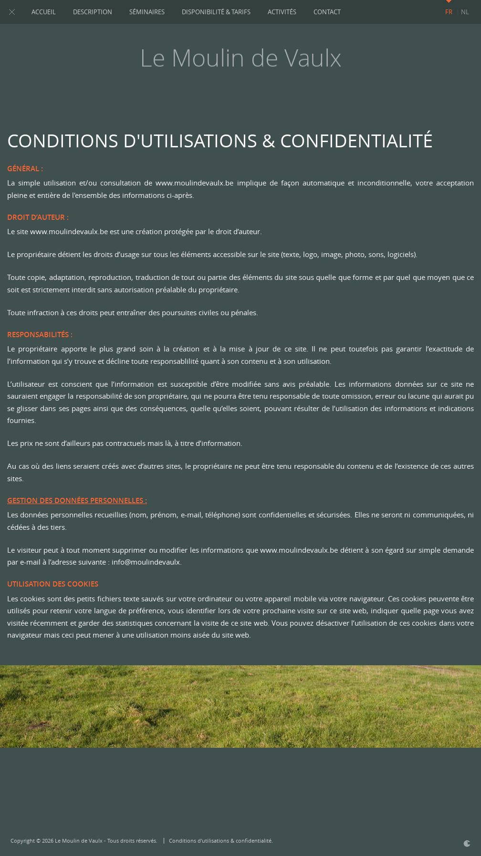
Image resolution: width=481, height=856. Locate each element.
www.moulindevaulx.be (194, 182)
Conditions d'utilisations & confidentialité (220, 840)
